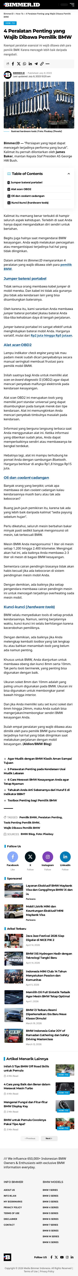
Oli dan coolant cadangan (28, 196)
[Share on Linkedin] (30, 64)
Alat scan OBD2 (21, 189)
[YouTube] (62, 1257)
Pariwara (30, 898)
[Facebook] (12, 861)
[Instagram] (48, 861)
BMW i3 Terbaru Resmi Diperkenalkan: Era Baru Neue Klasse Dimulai (46, 1014)
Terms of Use (31, 1271)
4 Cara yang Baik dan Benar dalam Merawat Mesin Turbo (27, 1086)
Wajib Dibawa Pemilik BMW (22, 828)
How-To (10, 23)
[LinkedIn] (65, 861)
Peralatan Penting (50, 817)
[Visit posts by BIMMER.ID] (8, 75)
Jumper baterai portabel (26, 182)
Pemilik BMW (28, 817)
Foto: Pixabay (44, 834)
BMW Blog (28, 834)
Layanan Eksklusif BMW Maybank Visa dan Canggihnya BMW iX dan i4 (49, 890)
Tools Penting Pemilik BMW (21, 822)
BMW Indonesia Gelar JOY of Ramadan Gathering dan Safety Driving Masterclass (47, 1035)
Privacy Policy (47, 1271)
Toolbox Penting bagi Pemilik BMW (32, 800)
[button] (54, 5)
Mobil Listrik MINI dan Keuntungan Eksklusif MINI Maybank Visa (44, 911)
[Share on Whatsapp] (24, 64)
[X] (30, 861)
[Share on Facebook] (12, 64)
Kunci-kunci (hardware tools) (30, 202)
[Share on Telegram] (36, 64)
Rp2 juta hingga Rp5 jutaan (51, 335)
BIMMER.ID (19, 73)
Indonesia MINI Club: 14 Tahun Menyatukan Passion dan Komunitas (46, 976)
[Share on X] (18, 64)
